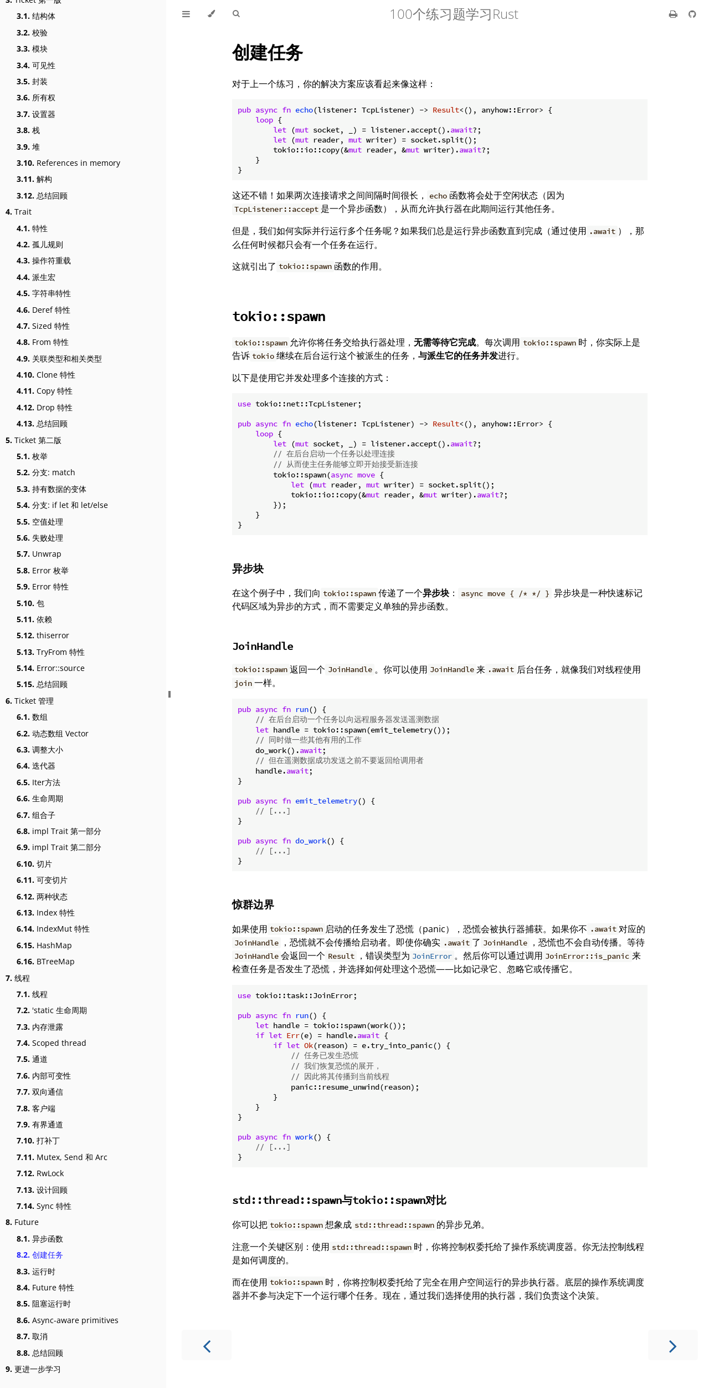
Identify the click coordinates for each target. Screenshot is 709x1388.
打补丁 (38, 1140)
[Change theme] (211, 14)
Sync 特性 (44, 1206)
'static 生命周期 (52, 1010)
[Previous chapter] (207, 1345)
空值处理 (40, 521)
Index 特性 (46, 912)
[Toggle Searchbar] (236, 14)
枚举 (32, 456)
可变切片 (42, 880)
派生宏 (36, 277)
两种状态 (42, 896)
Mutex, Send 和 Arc (62, 1157)
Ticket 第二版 (33, 440)
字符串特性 (44, 293)
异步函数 (40, 1238)
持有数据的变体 (51, 489)
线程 (18, 978)
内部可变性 (44, 1075)
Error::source (51, 668)
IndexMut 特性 (53, 928)
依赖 (34, 619)
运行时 (36, 1271)
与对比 (339, 1200)
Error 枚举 (43, 570)
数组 (32, 716)
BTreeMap (46, 961)
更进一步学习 (33, 1369)
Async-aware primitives (68, 1320)
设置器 (36, 114)
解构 (34, 179)
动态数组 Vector (53, 733)
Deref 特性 (43, 309)
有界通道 (40, 1124)
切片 (34, 863)
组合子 (36, 815)
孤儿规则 (40, 244)
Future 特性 (45, 1287)
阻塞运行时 (44, 1303)
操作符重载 (44, 260)
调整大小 (40, 749)
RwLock (40, 1173)
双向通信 (40, 1091)
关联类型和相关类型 (59, 358)
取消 (32, 1336)
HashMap (44, 945)
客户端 (36, 1108)
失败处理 (40, 537)
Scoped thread (51, 1043)
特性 (32, 228)
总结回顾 (42, 195)
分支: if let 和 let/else (62, 505)
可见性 (36, 65)
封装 (32, 81)
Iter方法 (38, 782)
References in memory (68, 162)
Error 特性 (43, 586)
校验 (32, 32)
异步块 (248, 568)
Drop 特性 (45, 407)
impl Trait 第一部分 (59, 831)
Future (22, 1222)
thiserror (43, 635)
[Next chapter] (673, 1345)
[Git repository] (692, 14)
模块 (32, 48)
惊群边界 (253, 904)
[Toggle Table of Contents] (186, 14)
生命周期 (40, 798)
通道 (32, 1059)
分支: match (46, 472)
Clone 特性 (46, 374)
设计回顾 (42, 1189)
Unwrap (39, 553)
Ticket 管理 (30, 700)
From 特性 (43, 342)
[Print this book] (674, 14)
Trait (19, 211)
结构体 (36, 16)
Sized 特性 (43, 326)
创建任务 (40, 1254)
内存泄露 (40, 1026)
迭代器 (36, 765)
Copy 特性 (45, 390)
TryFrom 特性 (51, 652)
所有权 (36, 97)
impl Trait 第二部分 (59, 847)
